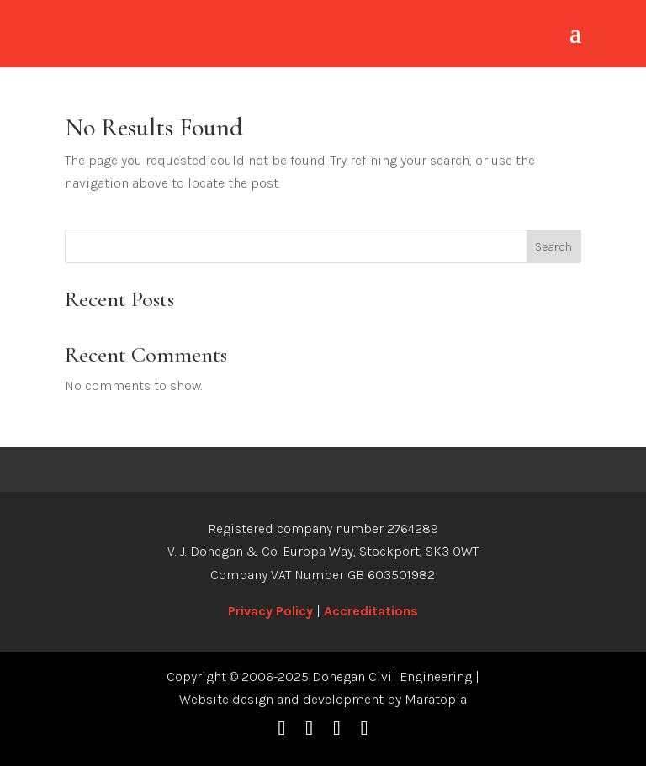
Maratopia (436, 699)
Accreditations (371, 611)
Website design (226, 699)
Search (553, 247)
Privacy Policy (270, 611)
